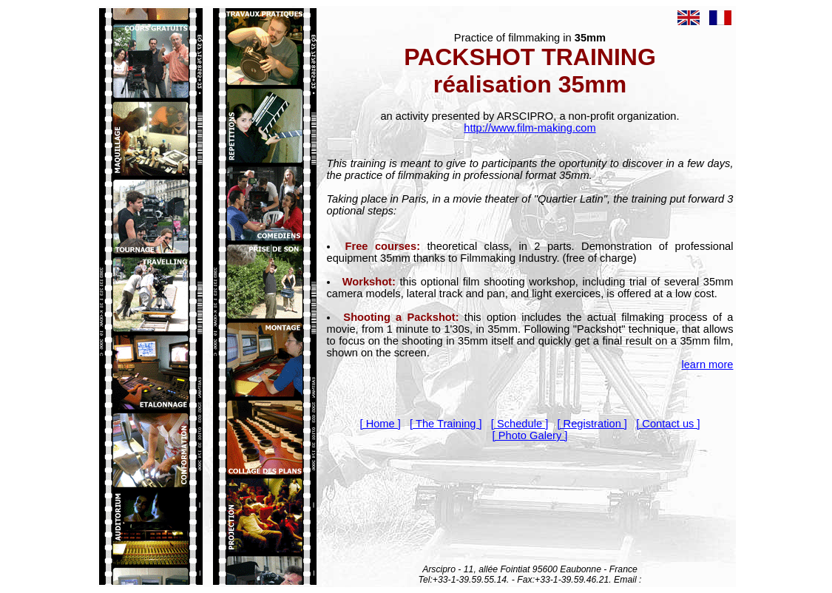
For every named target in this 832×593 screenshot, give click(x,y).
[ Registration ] (592, 424)
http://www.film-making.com (529, 128)
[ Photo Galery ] (530, 435)
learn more (707, 364)
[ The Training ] (446, 424)
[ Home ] (379, 424)
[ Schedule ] (519, 424)
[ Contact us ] (668, 424)
